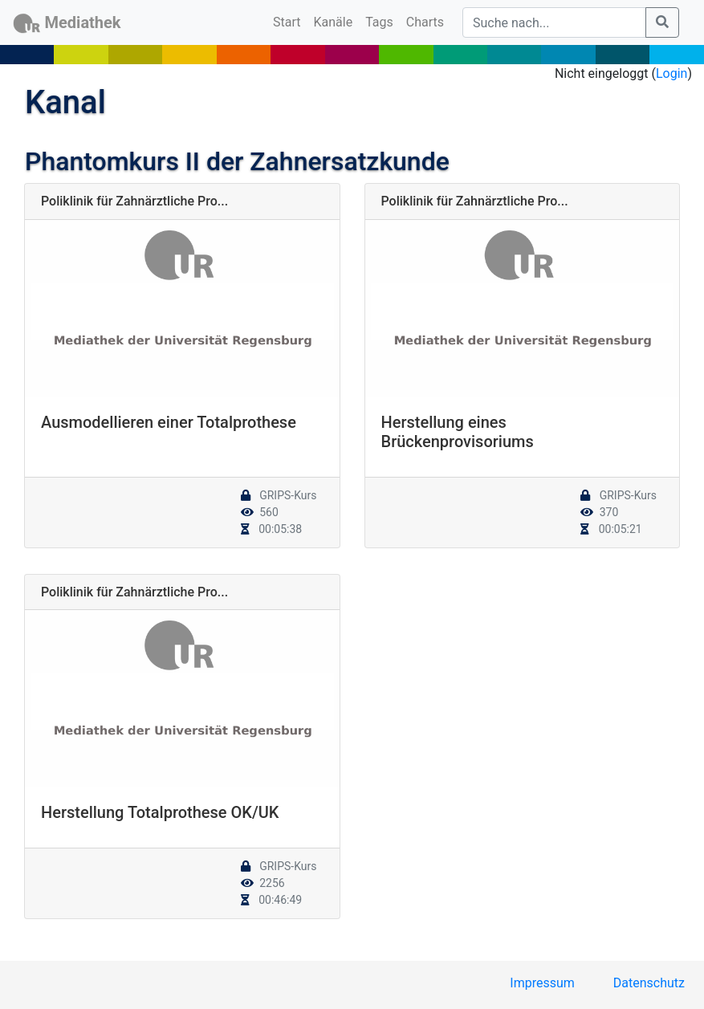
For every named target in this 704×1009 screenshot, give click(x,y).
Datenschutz (649, 983)
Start (290, 21)
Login (671, 73)
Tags (379, 22)
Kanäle (333, 22)
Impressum (542, 983)
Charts (425, 22)
